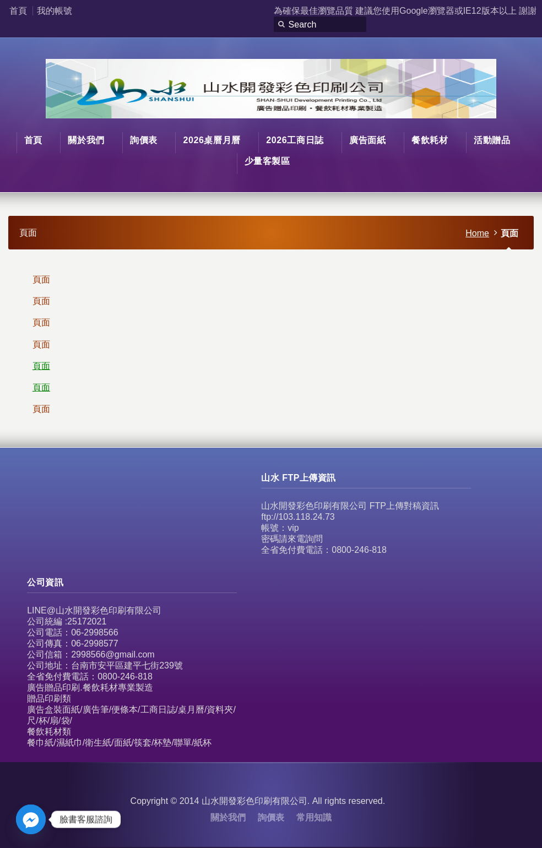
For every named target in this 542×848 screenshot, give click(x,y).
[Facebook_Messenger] (31, 819)
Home (477, 233)
